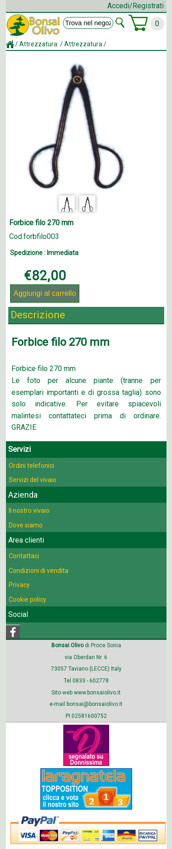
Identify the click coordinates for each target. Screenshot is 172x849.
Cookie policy (27, 599)
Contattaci (24, 556)
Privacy (19, 584)
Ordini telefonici (31, 465)
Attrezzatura (39, 44)
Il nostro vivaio (29, 510)
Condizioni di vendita (38, 570)
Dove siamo (26, 525)
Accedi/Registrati (135, 5)
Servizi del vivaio (32, 479)
